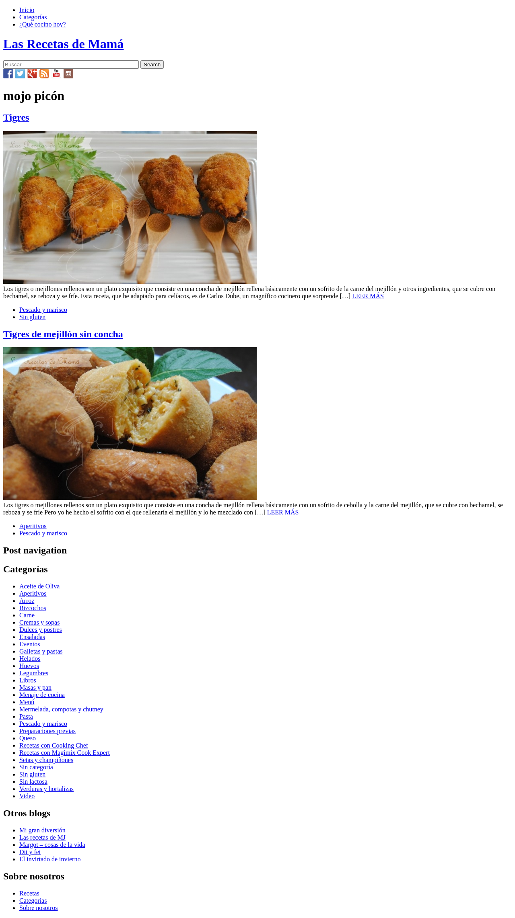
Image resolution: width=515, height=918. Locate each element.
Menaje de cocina (42, 694)
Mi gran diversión (42, 830)
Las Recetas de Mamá (63, 44)
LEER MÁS (368, 296)
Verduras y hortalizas (46, 788)
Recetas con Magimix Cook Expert (64, 752)
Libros (27, 680)
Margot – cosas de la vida (52, 844)
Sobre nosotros (38, 907)
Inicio (26, 9)
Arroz (26, 600)
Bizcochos (32, 607)
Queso (27, 738)
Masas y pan (35, 687)
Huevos (29, 665)
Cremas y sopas (39, 622)
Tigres (16, 117)
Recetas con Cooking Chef (53, 745)
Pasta (26, 716)
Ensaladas (32, 636)
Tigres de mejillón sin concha (63, 334)
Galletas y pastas (41, 651)
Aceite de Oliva (39, 586)
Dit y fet (30, 851)
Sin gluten (32, 317)
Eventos (29, 644)
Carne (27, 615)
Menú (26, 702)
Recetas (29, 893)
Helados (29, 658)
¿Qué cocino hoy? (42, 24)
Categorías (33, 17)
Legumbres (33, 673)
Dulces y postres (40, 629)
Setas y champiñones (46, 759)
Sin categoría (36, 767)
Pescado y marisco (43, 309)
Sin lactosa (33, 781)
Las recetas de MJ (42, 837)
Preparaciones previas (47, 730)
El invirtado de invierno (49, 859)
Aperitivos (33, 526)
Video (27, 796)
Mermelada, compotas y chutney (61, 709)
